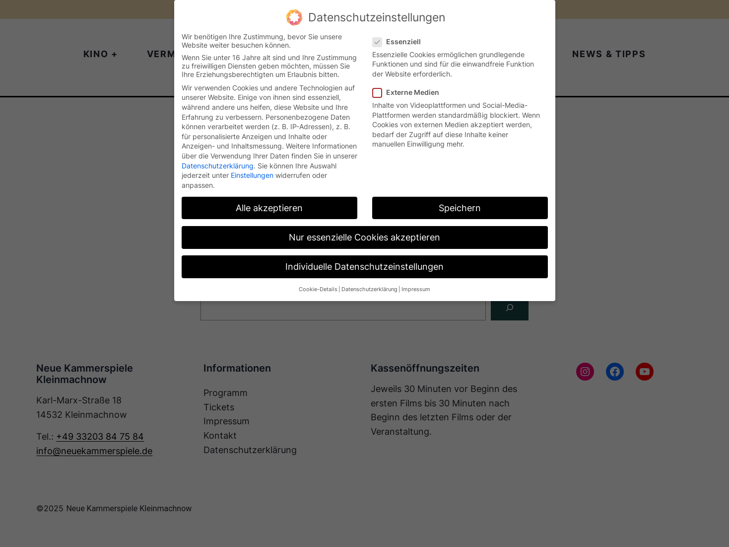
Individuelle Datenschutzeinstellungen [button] (364, 266)
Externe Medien (410, 92)
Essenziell (400, 41)
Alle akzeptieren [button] (269, 208)
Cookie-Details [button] (318, 289)
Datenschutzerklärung (218, 165)
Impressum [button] (415, 289)
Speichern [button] (460, 208)
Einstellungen (252, 175)
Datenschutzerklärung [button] (369, 289)
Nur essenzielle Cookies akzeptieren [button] (364, 237)
